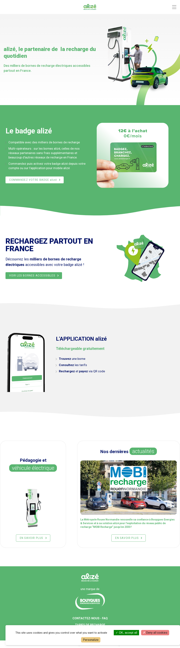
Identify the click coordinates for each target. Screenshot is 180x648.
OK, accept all (126, 632)
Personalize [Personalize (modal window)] (91, 640)
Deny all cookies (155, 632)
